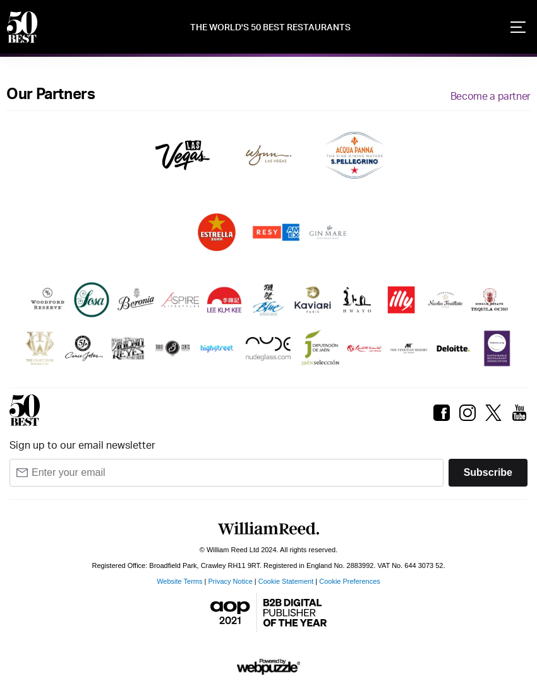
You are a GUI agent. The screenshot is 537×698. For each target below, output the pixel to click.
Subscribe (488, 472)
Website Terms (179, 581)
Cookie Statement (285, 581)
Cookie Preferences (349, 581)
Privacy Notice (230, 581)
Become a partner (490, 97)
